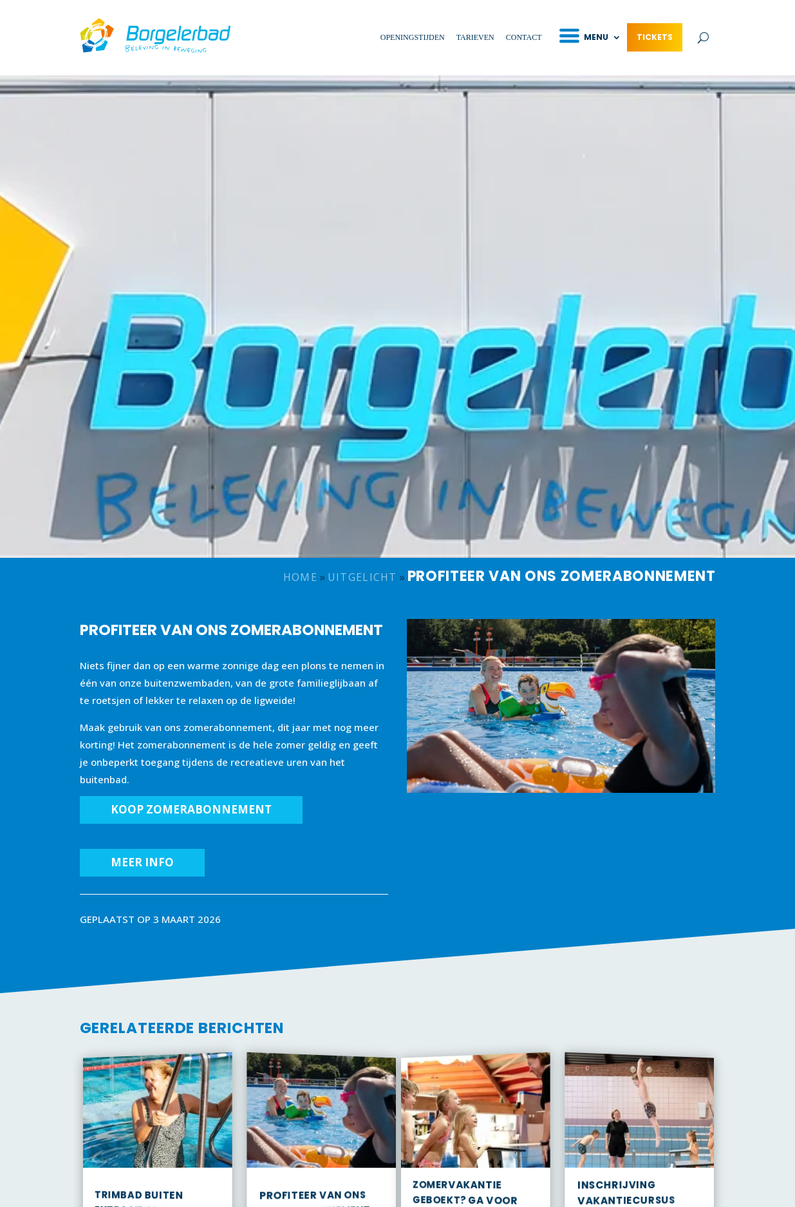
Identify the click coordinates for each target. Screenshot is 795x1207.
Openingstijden (412, 37)
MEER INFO (142, 862)
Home (300, 577)
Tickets (655, 37)
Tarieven (475, 37)
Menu (596, 37)
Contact (524, 37)
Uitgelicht (362, 577)
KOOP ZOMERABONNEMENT (191, 809)
